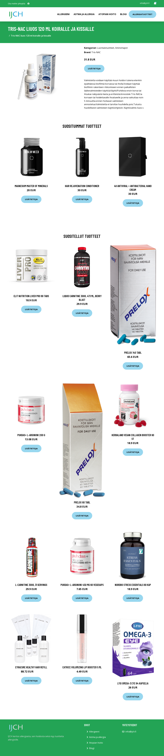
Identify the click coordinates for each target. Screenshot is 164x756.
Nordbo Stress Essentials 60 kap (133, 584)
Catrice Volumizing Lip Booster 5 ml (82, 667)
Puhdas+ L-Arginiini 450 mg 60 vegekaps (82, 584)
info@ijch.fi (144, 3)
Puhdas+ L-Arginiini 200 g (31, 435)
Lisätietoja (94, 68)
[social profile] (28, 3)
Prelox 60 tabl (82, 502)
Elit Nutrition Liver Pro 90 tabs (31, 296)
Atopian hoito (107, 14)
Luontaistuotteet (105, 47)
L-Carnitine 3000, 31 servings (31, 584)
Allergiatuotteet (142, 14)
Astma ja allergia (84, 14)
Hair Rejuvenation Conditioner (82, 186)
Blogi (123, 14)
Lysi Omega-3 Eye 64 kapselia (132, 683)
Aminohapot (121, 47)
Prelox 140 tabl (133, 352)
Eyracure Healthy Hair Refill (31, 667)
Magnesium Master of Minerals (31, 186)
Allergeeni (63, 14)
